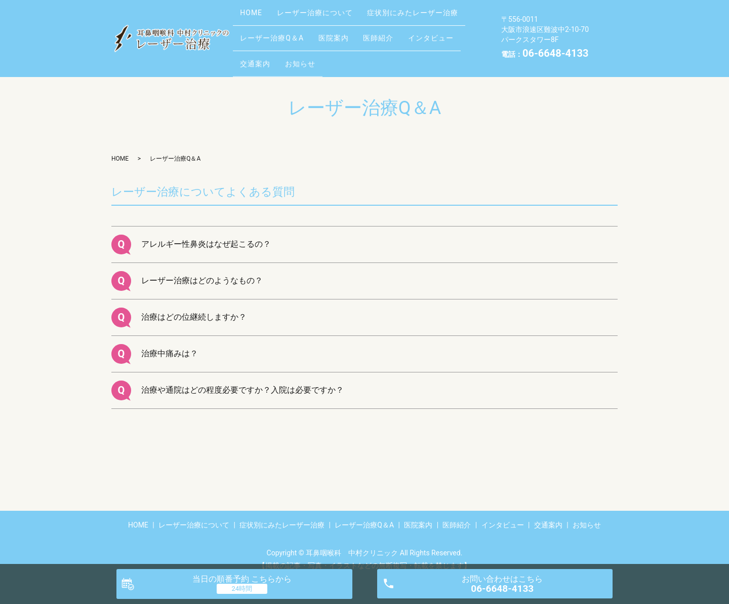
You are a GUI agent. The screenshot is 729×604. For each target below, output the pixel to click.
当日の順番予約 (242, 579)
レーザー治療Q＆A (275, 30)
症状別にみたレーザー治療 (429, 14)
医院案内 (344, 30)
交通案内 (259, 46)
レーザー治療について (325, 14)
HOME (255, 14)
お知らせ (310, 46)
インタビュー (454, 30)
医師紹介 (395, 30)
